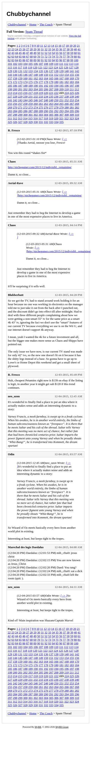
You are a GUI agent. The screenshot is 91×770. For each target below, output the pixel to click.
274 (36, 107)
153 (61, 74)
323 (71, 118)
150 (46, 74)
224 (66, 93)
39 (71, 49)
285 (20, 111)
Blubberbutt (16, 295)
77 (64, 56)
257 (20, 103)
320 (56, 118)
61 (79, 53)
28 (31, 49)
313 (20, 118)
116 (15, 67)
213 (10, 93)
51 (42, 53)
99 (71, 60)
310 (77, 114)
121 (40, 67)
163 (41, 78)
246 (36, 100)
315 (30, 118)
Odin (11, 454)
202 (25, 89)
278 (56, 107)
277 (51, 107)
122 (45, 67)
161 (30, 78)
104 (25, 63)
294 (66, 111)
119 (30, 67)
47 (27, 53)
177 (41, 82)
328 (25, 122)
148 (36, 74)
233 (41, 96)
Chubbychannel (29, 13)
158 (15, 78)
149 (41, 74)
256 (15, 103)
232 (36, 96)
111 (61, 63)
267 (71, 103)
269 (10, 107)
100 (76, 60)
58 (68, 53)
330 (36, 122)
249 (51, 100)
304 (46, 114)
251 (61, 100)
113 (71, 63)
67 (27, 56)
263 (51, 103)
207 (51, 89)
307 (61, 114)
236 (56, 96)
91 (42, 60)
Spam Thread (34, 31)
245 (30, 100)
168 (66, 78)
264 (56, 103)
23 (12, 49)
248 (46, 100)
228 (15, 96)
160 (25, 78)
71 (42, 56)
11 (41, 45)
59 (71, 53)
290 (46, 111)
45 (20, 53)
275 (41, 107)
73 (49, 56)
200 (15, 89)
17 (63, 45)
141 (71, 71)
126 (66, 67)
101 (10, 63)
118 (25, 67)
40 (75, 49)
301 (30, 114)
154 (66, 74)
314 (25, 118)
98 (68, 60)
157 (10, 78)
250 (56, 100)
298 (15, 114)
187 (20, 85)
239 (71, 96)
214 (15, 93)
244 (25, 100)
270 (15, 107)
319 (51, 118)
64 (16, 56)
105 (30, 63)
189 (30, 85)
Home (32, 24)
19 (70, 45)
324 (76, 118)
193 (51, 85)
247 (41, 100)
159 (20, 78)
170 (77, 78)
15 (56, 45)
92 (46, 60)
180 (56, 82)
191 (41, 85)
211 (71, 89)
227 (10, 96)
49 (35, 53)
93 (49, 60)
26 (23, 49)
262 (46, 103)
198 (77, 85)
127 (71, 67)
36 (60, 49)
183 (71, 82)
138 (56, 71)
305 (51, 114)
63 (12, 56)
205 (41, 89)
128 (76, 67)
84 (16, 60)
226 (77, 93)
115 (10, 67)
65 (20, 56)
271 (20, 107)
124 (55, 67)
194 (56, 85)
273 (30, 107)
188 (25, 85)
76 (60, 56)
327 (20, 122)
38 (68, 49)
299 (20, 114)
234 (46, 96)
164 (46, 78)
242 (15, 100)
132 (25, 71)
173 (20, 82)
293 (61, 111)
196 (66, 85)
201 (20, 89)
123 (50, 67)
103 (20, 63)
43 (12, 53)
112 (66, 63)
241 (10, 100)
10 (37, 45)
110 (56, 63)
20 (74, 45)
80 (75, 56)
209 (61, 89)
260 (36, 103)
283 (10, 111)
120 (35, 67)
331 (41, 122)
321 (61, 118)
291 (51, 111)
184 (77, 82)
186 (15, 85)
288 (36, 111)
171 (10, 82)
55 (56, 53)
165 (51, 78)
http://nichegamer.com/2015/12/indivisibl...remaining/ (40, 167)
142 (77, 71)
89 (35, 60)
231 (30, 96)
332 (46, 122)
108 (46, 63)
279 (61, 107)
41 (79, 49)
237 (61, 96)
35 (56, 49)
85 (20, 60)
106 (36, 63)
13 (48, 45)
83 (12, 60)
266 (66, 103)
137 (51, 71)
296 (77, 111)
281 (71, 107)
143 (10, 74)
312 (15, 118)
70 (38, 56)
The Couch (46, 24)
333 (51, 122)
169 (71, 78)
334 (56, 122)
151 (51, 74)
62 (9, 56)
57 (64, 53)
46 (23, 53)
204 (36, 89)
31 (42, 49)
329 (30, 122)
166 (56, 78)
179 (51, 82)
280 (66, 107)
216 (25, 93)
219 (41, 93)
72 (46, 56)
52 (46, 53)
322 (66, 118)
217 (30, 93)
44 (16, 53)
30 (38, 49)
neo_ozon (14, 396)
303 (41, 114)
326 (15, 122)
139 (61, 71)
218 (36, 93)
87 (27, 60)
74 (53, 56)
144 (15, 74)
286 (25, 111)
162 (36, 78)
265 (61, 103)
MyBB (38, 727)
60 (75, 53)
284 (15, 111)
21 (78, 45)
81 (79, 56)
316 (35, 118)
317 (40, 118)
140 (66, 71)
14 (52, 45)
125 (61, 67)
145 (20, 74)
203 (30, 89)
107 (41, 63)
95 (56, 60)
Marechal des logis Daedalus (26, 547)
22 (9, 49)
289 (41, 111)
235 (51, 96)
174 (25, 82)
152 (56, 74)
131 (20, 71)
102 (15, 63)
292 (56, 111)
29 (35, 49)
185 (10, 85)
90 (38, 60)
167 (61, 78)
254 (77, 100)
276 (46, 107)
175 (30, 82)
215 (20, 93)
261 (41, 103)
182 (66, 82)
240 (77, 96)
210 (66, 89)
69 (35, 56)
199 (10, 89)
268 (77, 103)
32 (46, 49)
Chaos (12, 161)
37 (64, 49)
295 (71, 111)
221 (51, 93)
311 (10, 118)
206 (46, 89)
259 (30, 103)
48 (31, 53)
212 (76, 89)
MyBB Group (61, 727)
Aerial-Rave (15, 183)
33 (49, 49)
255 (10, 103)
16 (59, 45)
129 (10, 71)
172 (15, 82)
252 (66, 100)
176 (36, 82)
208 (56, 89)
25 (20, 49)
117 (20, 67)
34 (53, 49)
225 (71, 93)
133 (30, 71)
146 (25, 74)
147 (30, 74)
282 (77, 107)
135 (41, 71)
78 (68, 56)
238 (66, 96)
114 (76, 63)
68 (31, 56)
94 (53, 60)
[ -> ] (63, 595)
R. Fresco (14, 130)
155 (71, 74)
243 (20, 100)
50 (38, 53)
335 (61, 122)
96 (60, 60)
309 (71, 114)
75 (56, 56)
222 (56, 93)
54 (53, 53)
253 (71, 100)
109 (51, 63)
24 (16, 49)
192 (46, 85)
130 (15, 71)
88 (31, 60)
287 (30, 111)
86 (23, 60)
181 (61, 82)
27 (27, 49)
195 (61, 85)
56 (60, 53)
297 (10, 114)
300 (25, 114)
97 (64, 60)
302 (36, 114)
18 (67, 45)
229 (20, 96)
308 (66, 114)
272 (25, 107)
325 (10, 122)
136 (46, 71)
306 (56, 114)
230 (25, 96)
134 (36, 71)
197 (71, 85)
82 (9, 60)
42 (9, 53)
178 (46, 82)
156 (77, 74)
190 (36, 85)
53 (49, 53)
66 (23, 56)
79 (71, 56)
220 (46, 93)
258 (25, 103)
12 (45, 45)
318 (46, 118)
